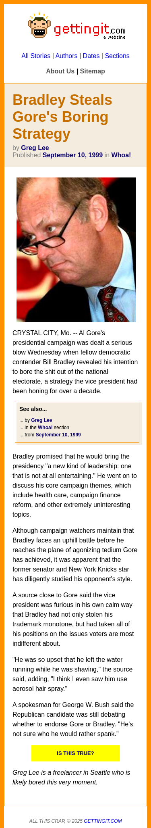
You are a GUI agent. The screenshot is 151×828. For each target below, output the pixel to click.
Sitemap (92, 71)
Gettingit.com (103, 821)
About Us (60, 71)
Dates (91, 55)
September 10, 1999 (73, 155)
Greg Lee (35, 147)
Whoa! (121, 155)
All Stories (35, 55)
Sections (117, 55)
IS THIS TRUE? (75, 753)
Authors (66, 55)
